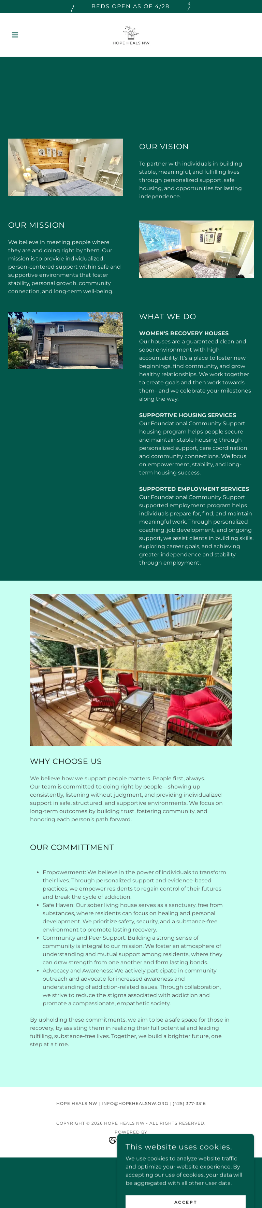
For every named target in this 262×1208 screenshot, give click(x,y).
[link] (131, 34)
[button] (26, 35)
